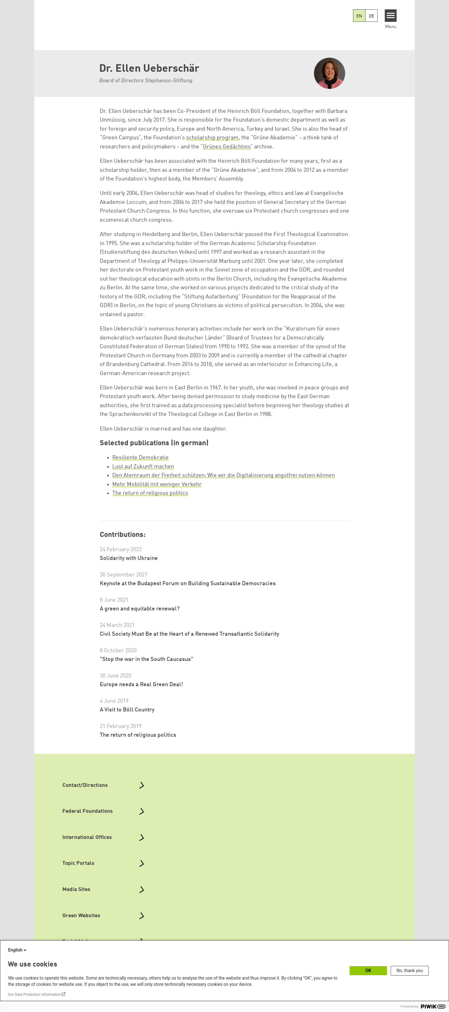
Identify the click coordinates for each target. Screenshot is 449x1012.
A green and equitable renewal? (140, 609)
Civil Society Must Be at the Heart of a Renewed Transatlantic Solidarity (189, 634)
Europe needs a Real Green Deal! (141, 684)
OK (368, 970)
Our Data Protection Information (34, 994)
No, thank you (410, 970)
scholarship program (212, 138)
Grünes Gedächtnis (226, 147)
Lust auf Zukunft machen (143, 467)
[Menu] (391, 15)
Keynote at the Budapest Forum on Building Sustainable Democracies (188, 583)
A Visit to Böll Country (127, 710)
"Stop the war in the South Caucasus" (146, 659)
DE (371, 16)
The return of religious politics (150, 493)
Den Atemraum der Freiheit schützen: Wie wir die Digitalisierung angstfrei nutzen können (223, 475)
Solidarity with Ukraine (129, 558)
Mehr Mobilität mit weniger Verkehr (157, 484)
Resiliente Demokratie (140, 457)
